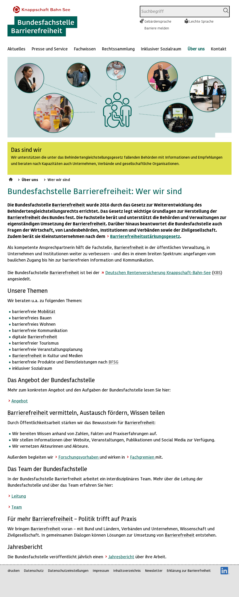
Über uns (196, 48)
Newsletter (153, 571)
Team (16, 506)
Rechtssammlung (118, 48)
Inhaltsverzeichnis (127, 571)
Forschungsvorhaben (79, 456)
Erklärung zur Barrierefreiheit (189, 571)
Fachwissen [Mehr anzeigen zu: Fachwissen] (85, 48)
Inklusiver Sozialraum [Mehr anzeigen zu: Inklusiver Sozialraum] (161, 48)
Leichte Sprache (201, 21)
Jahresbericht (121, 556)
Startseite (11, 179)
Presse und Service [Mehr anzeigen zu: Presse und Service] (50, 48)
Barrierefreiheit (68, 204)
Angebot (19, 400)
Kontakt (218, 48)
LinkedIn (225, 570)
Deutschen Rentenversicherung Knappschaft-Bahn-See (158, 272)
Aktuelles (16, 48)
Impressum (101, 571)
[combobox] (180, 11)
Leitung (18, 495)
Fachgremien (142, 456)
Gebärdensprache (157, 21)
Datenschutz (34, 571)
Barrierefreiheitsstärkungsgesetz (145, 236)
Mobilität (46, 311)
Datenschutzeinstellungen (68, 571)
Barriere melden (156, 28)
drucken (14, 571)
